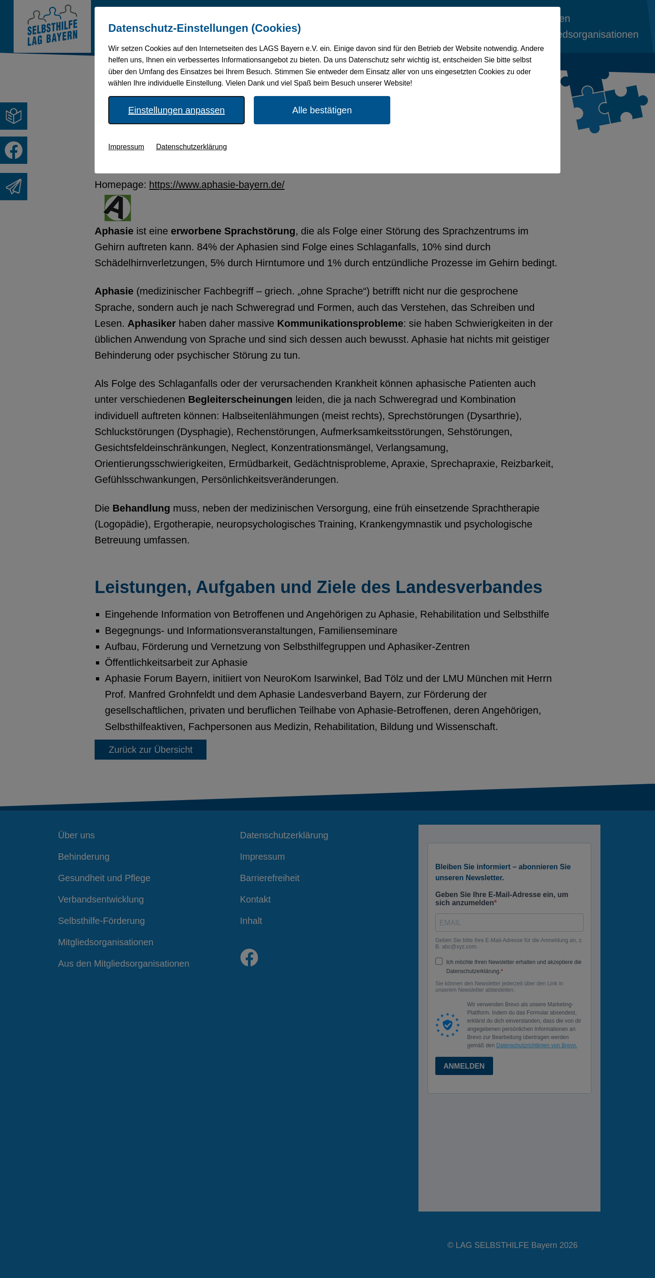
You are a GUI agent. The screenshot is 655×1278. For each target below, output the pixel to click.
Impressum (126, 147)
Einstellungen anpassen (176, 110)
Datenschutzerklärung (191, 147)
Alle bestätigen (322, 110)
